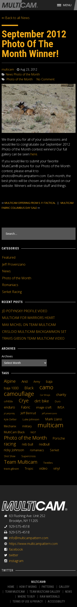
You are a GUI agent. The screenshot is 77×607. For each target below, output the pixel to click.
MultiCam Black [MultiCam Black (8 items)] (14, 432)
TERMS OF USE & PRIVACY (28, 601)
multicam (8, 69)
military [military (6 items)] (27, 426)
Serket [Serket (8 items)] (54, 450)
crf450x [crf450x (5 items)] (8, 401)
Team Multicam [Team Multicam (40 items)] (20, 462)
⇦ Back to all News (16, 18)
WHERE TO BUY (26, 596)
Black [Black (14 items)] (28, 388)
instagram (16, 561)
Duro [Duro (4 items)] (57, 401)
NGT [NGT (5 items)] (33, 432)
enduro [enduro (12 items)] (9, 407)
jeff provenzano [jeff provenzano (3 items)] (49, 413)
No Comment (46, 79)
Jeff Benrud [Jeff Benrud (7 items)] (28, 413)
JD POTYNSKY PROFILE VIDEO (24, 311)
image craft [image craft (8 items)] (44, 407)
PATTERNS (48, 586)
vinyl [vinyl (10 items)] (56, 468)
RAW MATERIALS (50, 596)
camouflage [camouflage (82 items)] (19, 393)
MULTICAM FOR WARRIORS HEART (28, 317)
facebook (16, 549)
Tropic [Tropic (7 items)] (29, 468)
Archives (7, 356)
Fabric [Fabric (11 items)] (25, 407)
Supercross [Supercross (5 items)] (28, 456)
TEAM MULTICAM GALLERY (45, 591)
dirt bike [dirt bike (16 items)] (41, 401)
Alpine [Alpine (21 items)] (10, 381)
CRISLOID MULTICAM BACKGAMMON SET (34, 331)
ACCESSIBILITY (56, 601)
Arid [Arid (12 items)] (25, 381)
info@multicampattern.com (28, 538)
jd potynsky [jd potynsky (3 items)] (9, 413)
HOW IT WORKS (28, 586)
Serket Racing (12, 291)
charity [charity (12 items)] (61, 394)
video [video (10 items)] (43, 468)
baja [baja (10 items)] (49, 381)
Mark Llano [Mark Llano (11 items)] (53, 419)
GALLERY (64, 586)
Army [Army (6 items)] (36, 382)
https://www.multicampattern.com (33, 543)
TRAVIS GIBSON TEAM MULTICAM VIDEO (33, 338)
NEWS (68, 591)
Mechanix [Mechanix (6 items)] (10, 426)
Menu (64, 5)
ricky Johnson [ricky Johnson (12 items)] (14, 450)
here (33, 154)
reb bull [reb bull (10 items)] (27, 444)
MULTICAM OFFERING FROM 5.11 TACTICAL (30, 203)
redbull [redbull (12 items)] (44, 444)
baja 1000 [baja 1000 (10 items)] (11, 388)
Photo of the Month (27, 74)
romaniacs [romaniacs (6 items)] (37, 450)
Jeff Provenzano (13, 264)
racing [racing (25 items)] (10, 444)
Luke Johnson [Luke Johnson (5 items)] (31, 419)
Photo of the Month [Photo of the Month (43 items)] (25, 437)
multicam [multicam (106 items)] (50, 425)
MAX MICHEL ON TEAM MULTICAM (29, 324)
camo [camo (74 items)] (46, 387)
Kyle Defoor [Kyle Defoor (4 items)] (10, 419)
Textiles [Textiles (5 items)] (48, 463)
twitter (13, 555)
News (9, 74)
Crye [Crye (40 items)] (24, 400)
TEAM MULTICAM (15, 591)
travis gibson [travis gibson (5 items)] (11, 468)
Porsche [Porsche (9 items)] (59, 438)
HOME (11, 586)
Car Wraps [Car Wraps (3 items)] (45, 395)
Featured (8, 257)
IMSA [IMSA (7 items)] (60, 407)
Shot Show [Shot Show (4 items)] (9, 456)
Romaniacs (10, 285)
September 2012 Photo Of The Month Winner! (34, 43)
